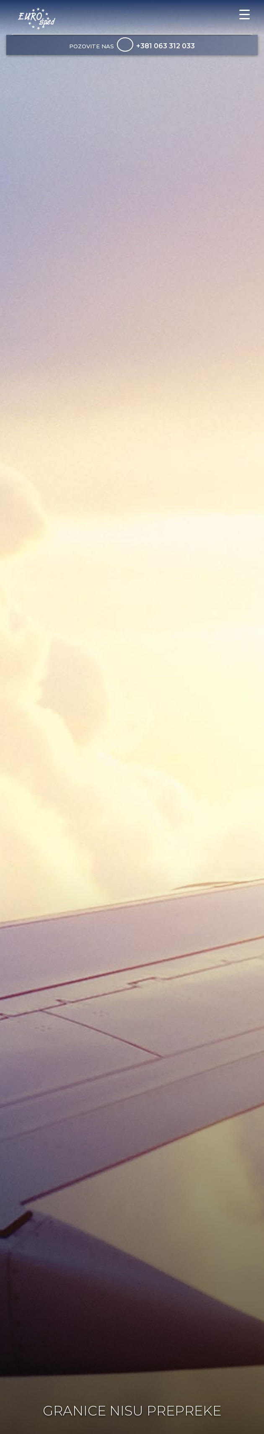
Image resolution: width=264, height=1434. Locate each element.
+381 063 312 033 (165, 46)
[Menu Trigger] (244, 14)
